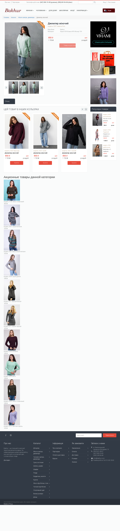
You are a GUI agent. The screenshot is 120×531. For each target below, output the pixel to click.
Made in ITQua (8, 504)
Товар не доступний (70, 45)
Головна (6, 17)
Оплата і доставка (58, 455)
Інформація (82, 10)
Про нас (7, 2)
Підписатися (110, 435)
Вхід (104, 2)
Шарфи (35, 469)
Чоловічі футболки (39, 487)
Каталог (13, 17)
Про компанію (57, 448)
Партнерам (15, 2)
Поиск (95, 2)
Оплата (74, 451)
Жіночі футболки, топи (40, 483)
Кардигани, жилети (39, 476)
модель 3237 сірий (39, 151)
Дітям (35, 497)
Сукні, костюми (38, 462)
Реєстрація (111, 2)
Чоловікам (41, 10)
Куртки (35, 480)
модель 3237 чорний (69, 151)
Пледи (35, 473)
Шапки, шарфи (38, 466)
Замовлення (76, 448)
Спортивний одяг (39, 490)
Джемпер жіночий (12, 153)
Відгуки (55, 458)
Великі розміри (38, 493)
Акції (72, 10)
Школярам (63, 10)
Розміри (74, 458)
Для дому (53, 10)
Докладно (7, 460)
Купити (16, 163)
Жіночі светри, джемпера (26, 17)
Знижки (74, 462)
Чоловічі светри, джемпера (38, 458)
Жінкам (30, 10)
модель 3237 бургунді (12, 151)
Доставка (75, 455)
